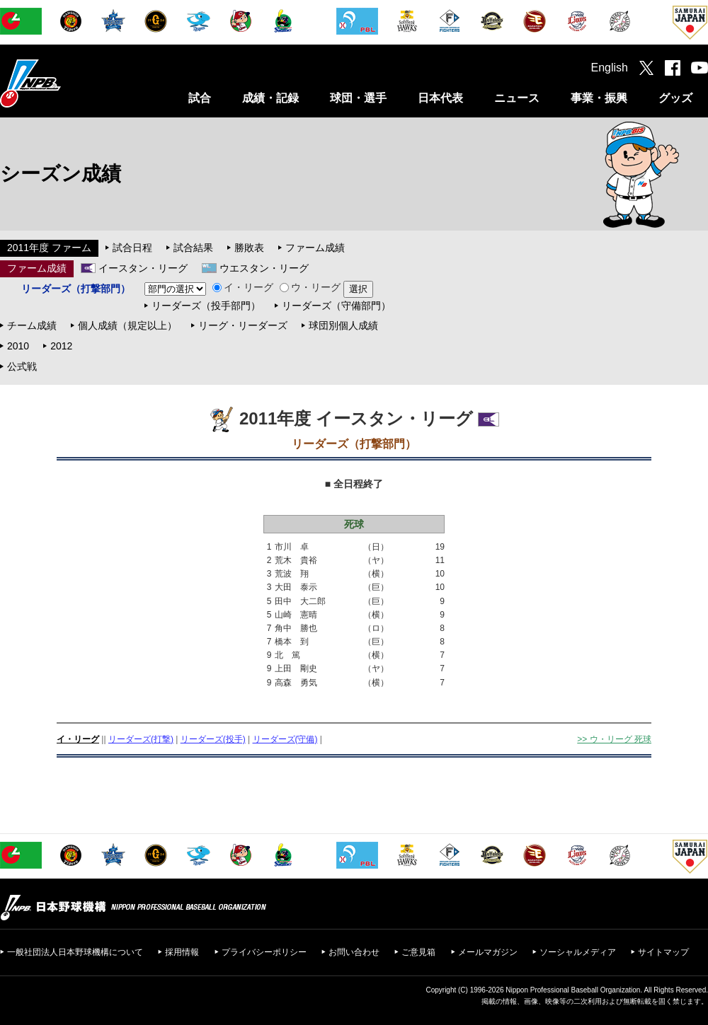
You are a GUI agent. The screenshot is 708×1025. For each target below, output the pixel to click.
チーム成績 (32, 325)
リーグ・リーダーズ (242, 325)
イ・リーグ (242, 287)
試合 (199, 98)
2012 (61, 346)
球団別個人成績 (343, 325)
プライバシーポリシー (264, 952)
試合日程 (132, 247)
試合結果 (193, 247)
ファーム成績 (315, 247)
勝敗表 (249, 247)
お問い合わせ (354, 952)
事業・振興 (599, 98)
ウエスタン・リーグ (264, 268)
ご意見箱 (418, 952)
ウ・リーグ (310, 287)
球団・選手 (358, 98)
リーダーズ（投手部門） (206, 305)
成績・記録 (270, 98)
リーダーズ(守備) (285, 739)
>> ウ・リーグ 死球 (614, 739)
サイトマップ (663, 952)
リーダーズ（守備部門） (336, 305)
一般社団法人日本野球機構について (75, 952)
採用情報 (182, 952)
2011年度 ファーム (49, 247)
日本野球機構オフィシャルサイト (66, 83)
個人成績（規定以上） (127, 325)
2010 (18, 346)
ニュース (516, 98)
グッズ (675, 98)
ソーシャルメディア (577, 952)
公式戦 (22, 366)
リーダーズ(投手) (213, 739)
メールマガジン (488, 952)
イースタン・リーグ (143, 268)
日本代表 (440, 98)
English (609, 68)
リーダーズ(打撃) (140, 739)
